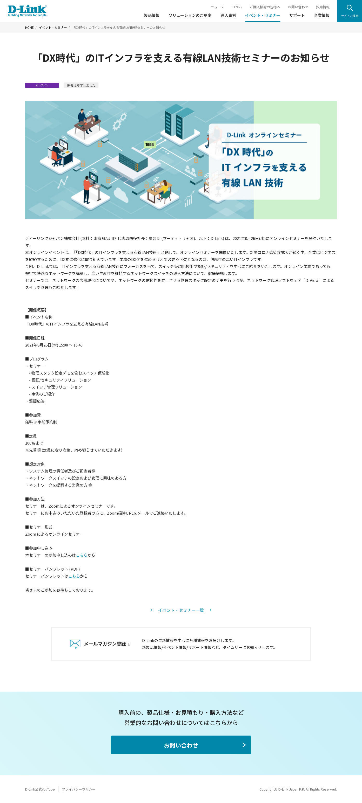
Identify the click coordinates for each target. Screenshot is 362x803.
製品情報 (151, 15)
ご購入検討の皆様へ (265, 6)
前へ (151, 610)
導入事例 (228, 15)
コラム (237, 6)
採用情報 (323, 6)
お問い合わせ (298, 6)
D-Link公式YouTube (40, 789)
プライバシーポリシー (79, 789)
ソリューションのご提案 (190, 15)
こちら (82, 555)
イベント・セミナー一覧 (181, 610)
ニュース (217, 6)
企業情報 (322, 15)
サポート (297, 15)
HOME (29, 27)
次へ (210, 610)
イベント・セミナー (262, 15)
